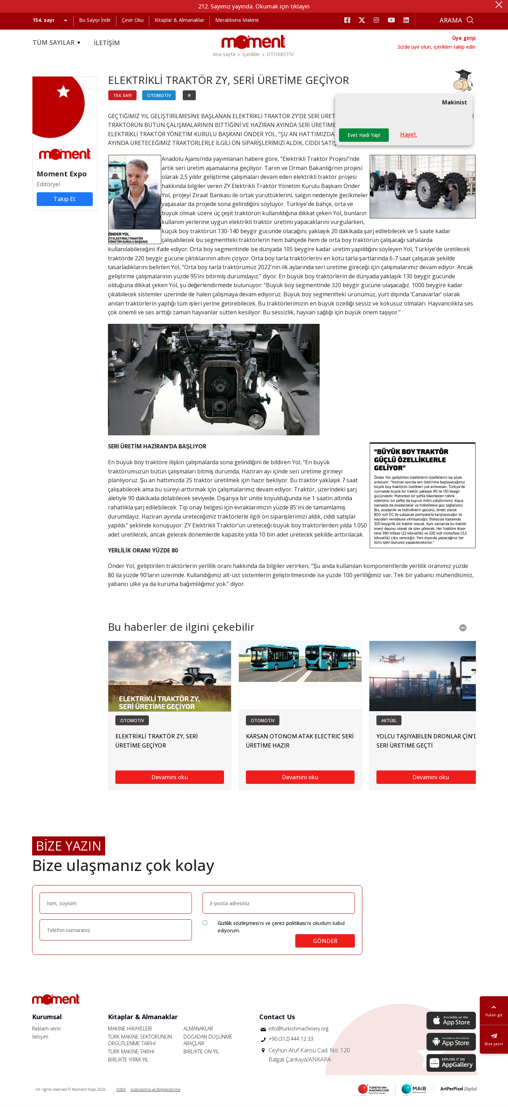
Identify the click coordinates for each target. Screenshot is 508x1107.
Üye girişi (464, 38)
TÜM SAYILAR (57, 43)
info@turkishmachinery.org (298, 1030)
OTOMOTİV (280, 54)
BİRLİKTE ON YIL (201, 1052)
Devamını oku (169, 779)
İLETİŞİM (107, 42)
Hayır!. (409, 136)
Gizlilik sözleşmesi (238, 924)
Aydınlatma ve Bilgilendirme (155, 1090)
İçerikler (251, 54)
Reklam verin (46, 1030)
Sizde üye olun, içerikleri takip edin (437, 46)
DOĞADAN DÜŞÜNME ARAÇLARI (207, 1041)
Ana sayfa (224, 54)
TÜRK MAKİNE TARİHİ (131, 1052)
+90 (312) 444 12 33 (290, 1040)
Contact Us (277, 1018)
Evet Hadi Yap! (364, 136)
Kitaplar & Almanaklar (179, 20)
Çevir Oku (133, 20)
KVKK (121, 1090)
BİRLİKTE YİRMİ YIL (128, 1061)
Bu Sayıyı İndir (95, 20)
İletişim (40, 1038)
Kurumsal (47, 1018)
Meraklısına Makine (237, 20)
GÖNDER (325, 942)
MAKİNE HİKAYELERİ (130, 1030)
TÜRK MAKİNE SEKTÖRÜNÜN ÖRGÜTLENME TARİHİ (140, 1041)
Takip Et (64, 200)
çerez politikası (289, 924)
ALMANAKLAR (198, 1030)
